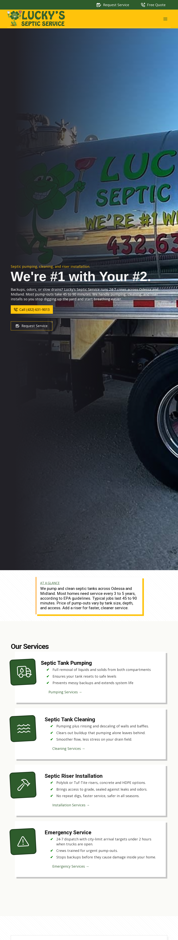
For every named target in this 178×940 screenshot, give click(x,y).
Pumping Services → (65, 692)
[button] (165, 19)
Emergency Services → (70, 866)
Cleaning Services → (68, 748)
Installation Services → (71, 805)
